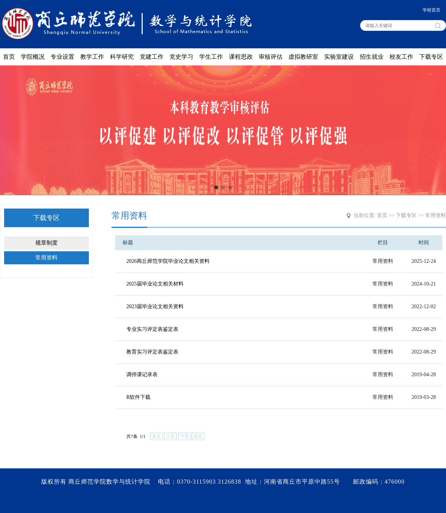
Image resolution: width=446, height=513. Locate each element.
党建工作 (152, 57)
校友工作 (401, 57)
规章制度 (46, 243)
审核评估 (270, 57)
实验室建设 (339, 57)
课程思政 (241, 57)
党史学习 (181, 57)
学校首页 (431, 10)
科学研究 (122, 57)
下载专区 (431, 57)
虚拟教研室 (303, 57)
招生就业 (372, 57)
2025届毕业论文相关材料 (155, 284)
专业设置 (62, 57)
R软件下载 (138, 397)
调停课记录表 (142, 374)
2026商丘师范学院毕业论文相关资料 (168, 261)
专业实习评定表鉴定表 (152, 329)
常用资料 (46, 258)
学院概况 (33, 57)
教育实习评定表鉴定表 (152, 352)
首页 (9, 57)
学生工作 (211, 57)
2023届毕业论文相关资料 (155, 306)
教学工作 (92, 57)
